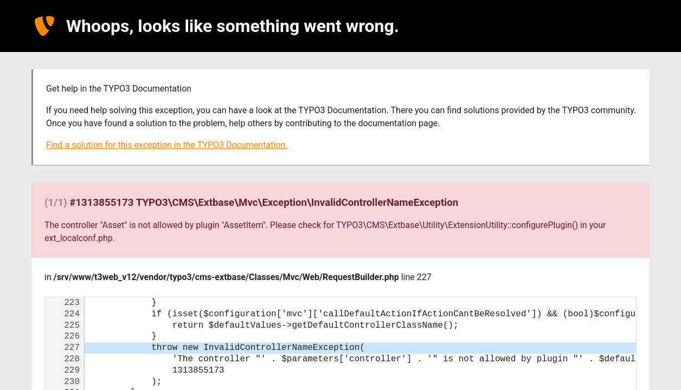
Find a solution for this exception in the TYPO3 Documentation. (166, 145)
